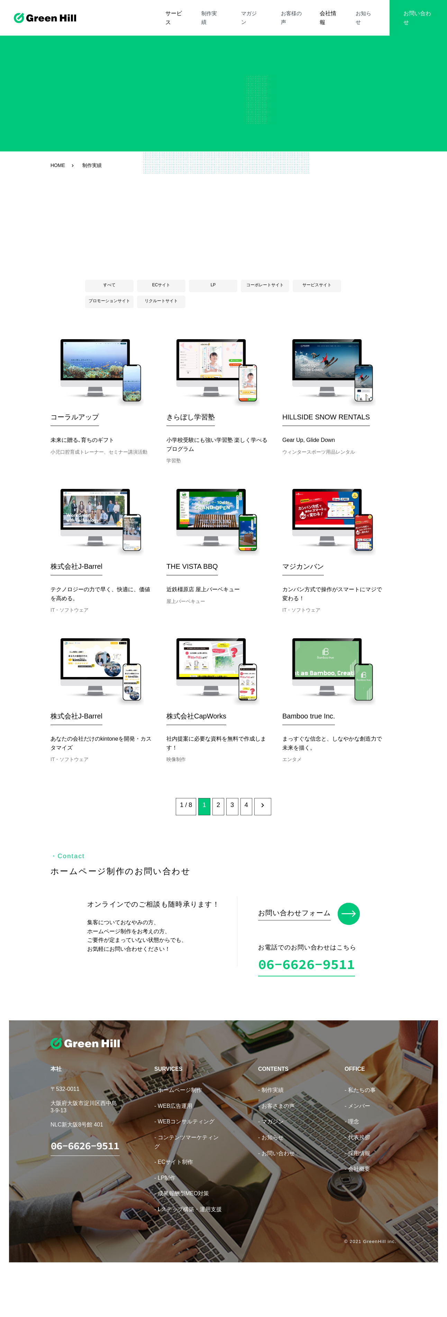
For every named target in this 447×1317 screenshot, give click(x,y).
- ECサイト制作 (173, 1206)
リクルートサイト (161, 300)
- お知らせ (271, 1182)
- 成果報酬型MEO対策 (181, 1238)
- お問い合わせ (276, 1197)
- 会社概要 (357, 1213)
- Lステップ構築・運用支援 (188, 1253)
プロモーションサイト (109, 300)
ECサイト (161, 284)
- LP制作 (164, 1222)
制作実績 (236, 13)
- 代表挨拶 (357, 1182)
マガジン (267, 13)
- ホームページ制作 (178, 1134)
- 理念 (352, 1166)
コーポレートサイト (265, 284)
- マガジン (271, 1166)
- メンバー (357, 1150)
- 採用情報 (357, 1197)
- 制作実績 (271, 1134)
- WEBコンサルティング (184, 1166)
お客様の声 (301, 13)
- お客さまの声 (276, 1150)
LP (213, 284)
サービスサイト (316, 284)
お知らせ (366, 13)
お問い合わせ (416, 13)
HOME (58, 165)
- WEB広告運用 (173, 1150)
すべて (109, 284)
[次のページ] (278, 855)
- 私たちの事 (360, 1134)
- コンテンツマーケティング (186, 1186)
